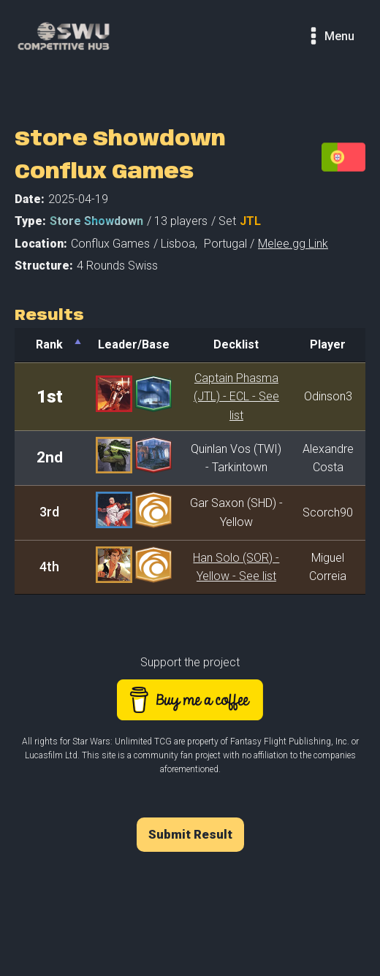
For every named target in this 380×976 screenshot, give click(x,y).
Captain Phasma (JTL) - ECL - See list (236, 396)
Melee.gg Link (293, 244)
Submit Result (190, 834)
